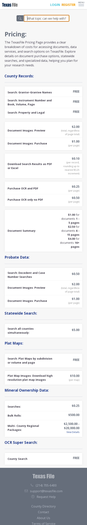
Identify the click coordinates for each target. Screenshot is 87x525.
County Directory (43, 506)
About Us (43, 518)
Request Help (43, 497)
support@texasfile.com (43, 491)
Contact (43, 512)
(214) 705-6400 (43, 485)
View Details (72, 432)
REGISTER (68, 5)
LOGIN (55, 5)
